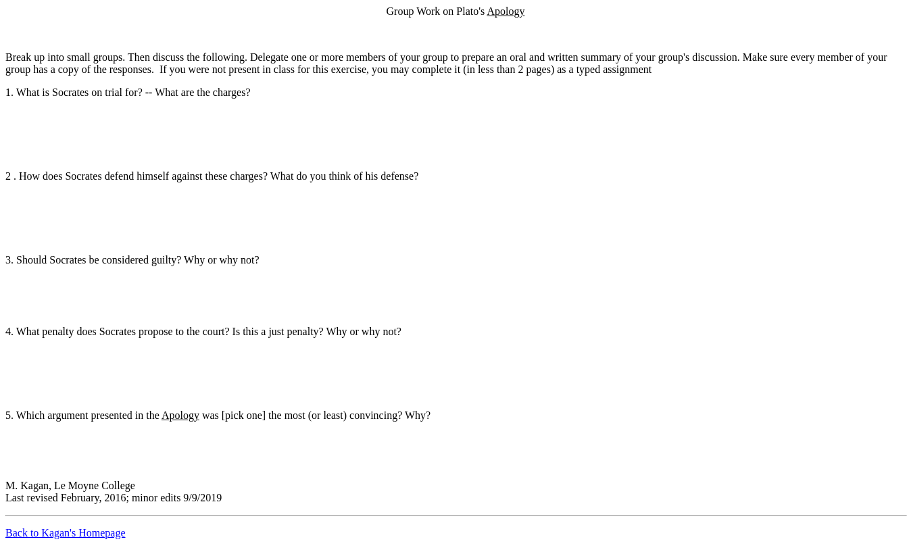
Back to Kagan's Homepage (65, 533)
